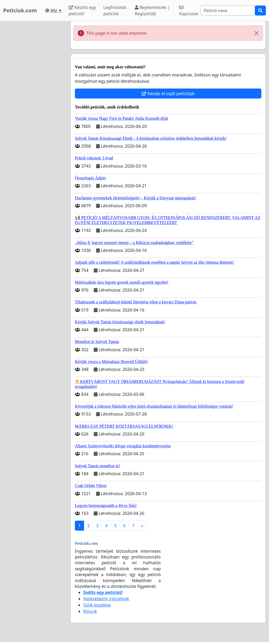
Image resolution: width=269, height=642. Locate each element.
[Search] (227, 10)
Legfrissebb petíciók (115, 10)
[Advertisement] (33, 100)
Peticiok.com (20, 10)
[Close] (256, 33)
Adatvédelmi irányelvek (106, 599)
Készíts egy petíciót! (82, 10)
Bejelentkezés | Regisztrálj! (152, 10)
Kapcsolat (188, 11)
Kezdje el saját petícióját (168, 93)
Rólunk (90, 611)
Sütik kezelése (97, 605)
